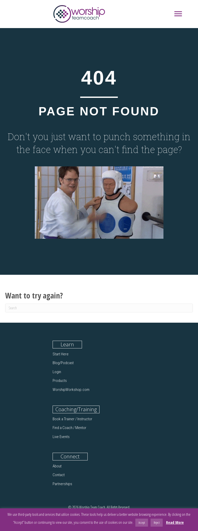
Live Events (61, 436)
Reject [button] (157, 522)
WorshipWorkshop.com (71, 389)
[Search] (99, 308)
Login (57, 372)
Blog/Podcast (63, 363)
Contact (59, 475)
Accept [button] (141, 522)
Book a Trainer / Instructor (72, 419)
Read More (175, 522)
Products (60, 380)
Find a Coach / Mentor (69, 427)
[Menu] (178, 14)
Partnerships (62, 484)
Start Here (61, 354)
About (57, 466)
